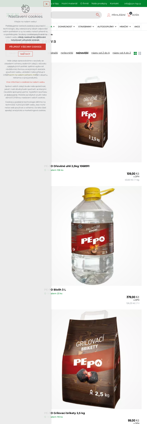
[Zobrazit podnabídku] (54, 26)
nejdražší (53, 53)
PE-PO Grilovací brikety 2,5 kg (65, 191)
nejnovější (82, 53)
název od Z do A (100, 53)
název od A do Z (122, 53)
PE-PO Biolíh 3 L (107, 114)
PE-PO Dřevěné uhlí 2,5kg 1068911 (62, 116)
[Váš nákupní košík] (133, 15)
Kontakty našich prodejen (100, 301)
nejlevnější (67, 53)
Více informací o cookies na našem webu (25, 82)
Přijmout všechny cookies (25, 47)
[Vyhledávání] (98, 15)
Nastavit (25, 54)
